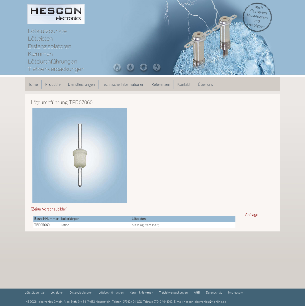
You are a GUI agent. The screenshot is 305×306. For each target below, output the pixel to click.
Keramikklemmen (141, 292)
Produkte (53, 84)
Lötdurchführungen (111, 292)
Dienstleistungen (81, 84)
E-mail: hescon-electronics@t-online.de (199, 302)
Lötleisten (57, 292)
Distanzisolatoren (81, 292)
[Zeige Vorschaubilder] (49, 208)
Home (32, 84)
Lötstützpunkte (34, 292)
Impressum (235, 292)
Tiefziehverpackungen (173, 292)
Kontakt (184, 84)
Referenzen (160, 84)
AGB (197, 292)
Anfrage (251, 214)
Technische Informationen (123, 84)
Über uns (205, 84)
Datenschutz (214, 292)
